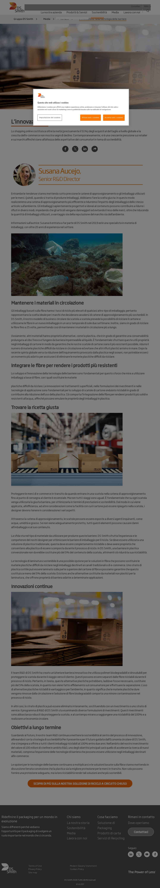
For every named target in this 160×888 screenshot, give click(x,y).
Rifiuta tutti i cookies (90, 117)
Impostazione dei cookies (49, 117)
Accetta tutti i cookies (114, 117)
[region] (81, 107)
